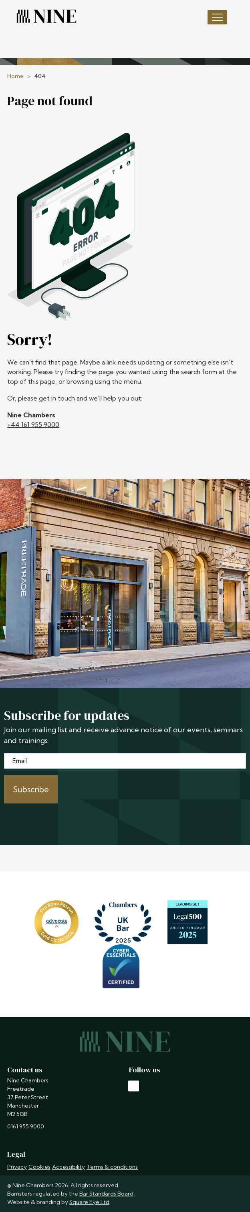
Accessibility (68, 1166)
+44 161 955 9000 (33, 425)
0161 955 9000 (25, 1126)
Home (15, 76)
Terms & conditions (112, 1166)
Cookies (39, 1166)
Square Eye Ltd (89, 1202)
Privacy (17, 1166)
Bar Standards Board (106, 1193)
